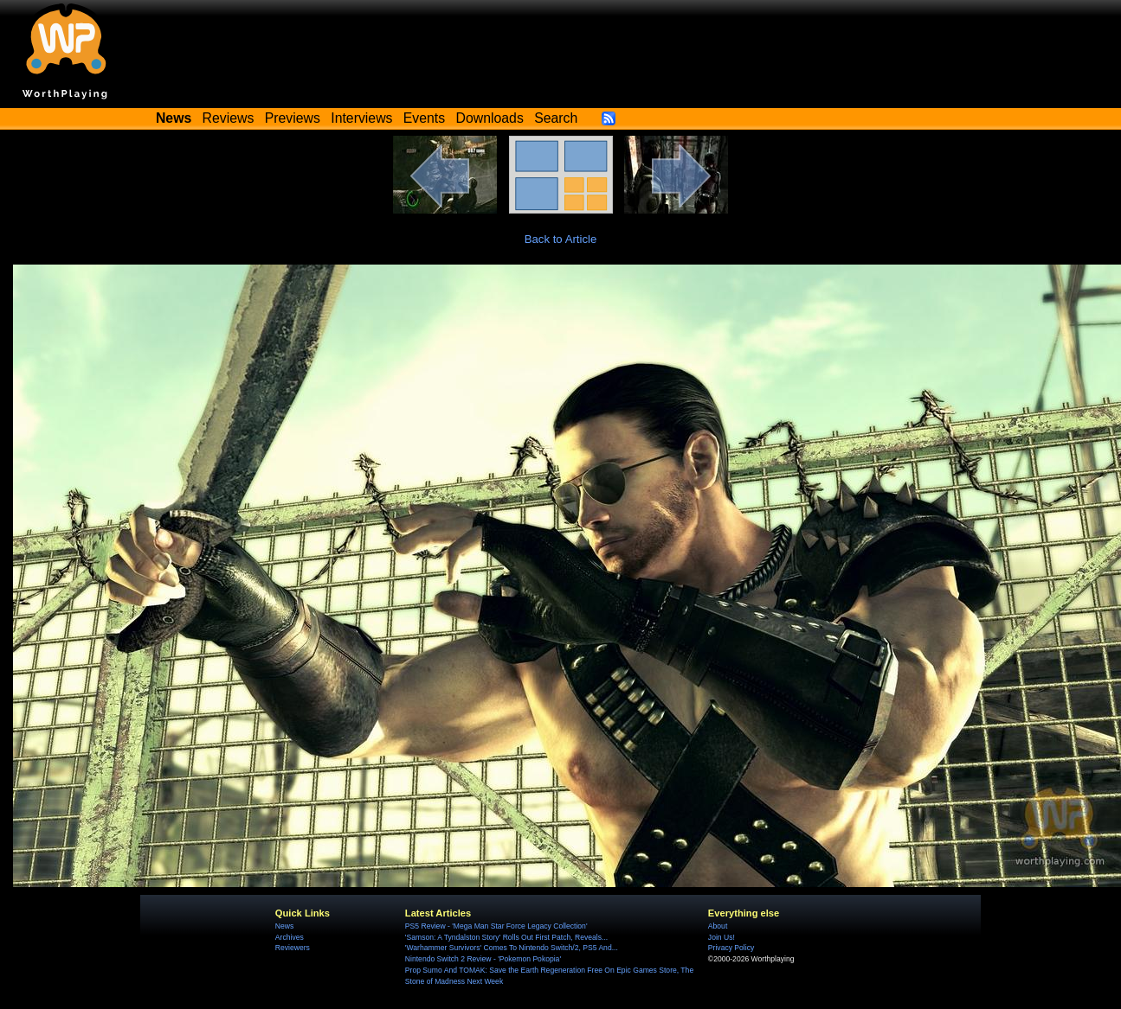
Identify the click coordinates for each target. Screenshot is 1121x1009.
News (284, 926)
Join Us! (721, 937)
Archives (289, 937)
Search (555, 118)
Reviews (228, 118)
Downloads (490, 118)
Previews (292, 118)
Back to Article (561, 239)
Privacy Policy (731, 947)
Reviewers (292, 947)
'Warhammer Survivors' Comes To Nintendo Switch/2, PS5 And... (511, 947)
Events (424, 118)
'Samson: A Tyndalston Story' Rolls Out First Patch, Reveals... (506, 937)
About (717, 926)
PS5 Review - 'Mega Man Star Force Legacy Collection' (496, 926)
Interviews (361, 118)
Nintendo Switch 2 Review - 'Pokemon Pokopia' (483, 959)
